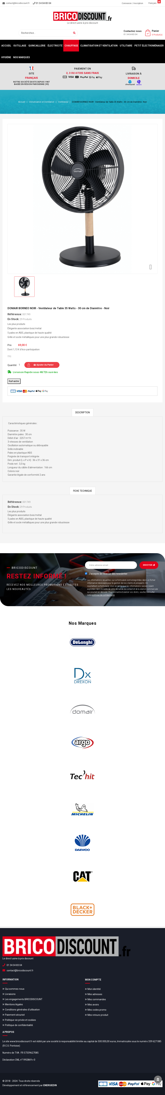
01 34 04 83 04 (130, 34)
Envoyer (149, 565)
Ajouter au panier (44, 365)
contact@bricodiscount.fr (20, 970)
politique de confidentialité (103, 595)
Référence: (15, 314)
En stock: (13, 319)
